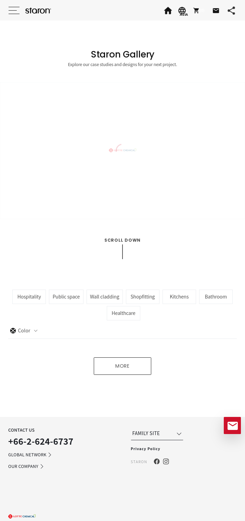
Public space (66, 296)
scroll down (122, 240)
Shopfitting (142, 296)
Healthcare (123, 312)
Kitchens (179, 296)
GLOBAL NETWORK (30, 455)
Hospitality (29, 296)
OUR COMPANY (26, 466)
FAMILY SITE (157, 433)
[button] (198, 10)
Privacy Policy (145, 448)
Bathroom (216, 296)
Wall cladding (104, 296)
